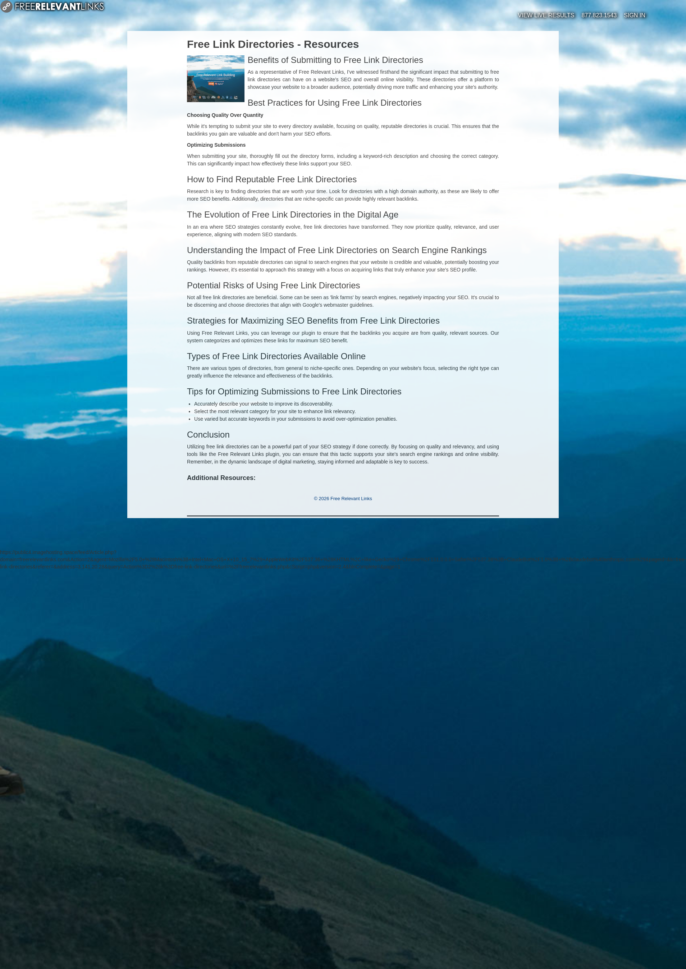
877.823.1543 (599, 15)
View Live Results (546, 15)
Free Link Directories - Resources (273, 44)
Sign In (634, 15)
